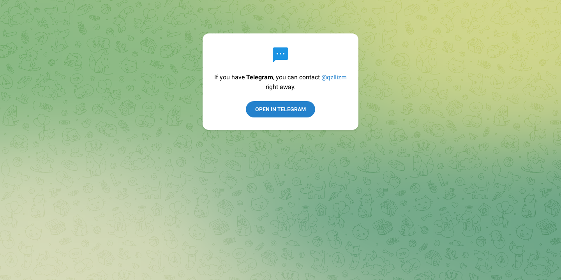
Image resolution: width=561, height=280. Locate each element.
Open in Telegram (280, 109)
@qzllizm (334, 77)
